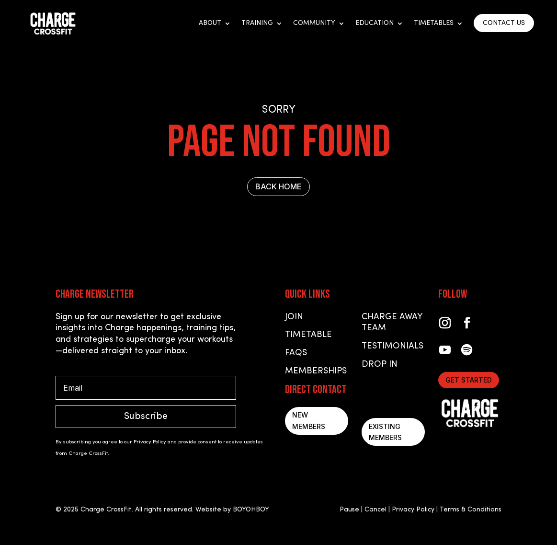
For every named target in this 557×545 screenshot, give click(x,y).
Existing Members (385, 432)
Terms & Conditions (470, 509)
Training (257, 23)
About (210, 23)
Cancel (375, 509)
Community (314, 23)
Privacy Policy (413, 509)
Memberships (316, 371)
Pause (349, 509)
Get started (468, 380)
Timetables (434, 23)
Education (374, 23)
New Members (308, 420)
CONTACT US (504, 23)
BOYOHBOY (251, 509)
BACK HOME (278, 186)
